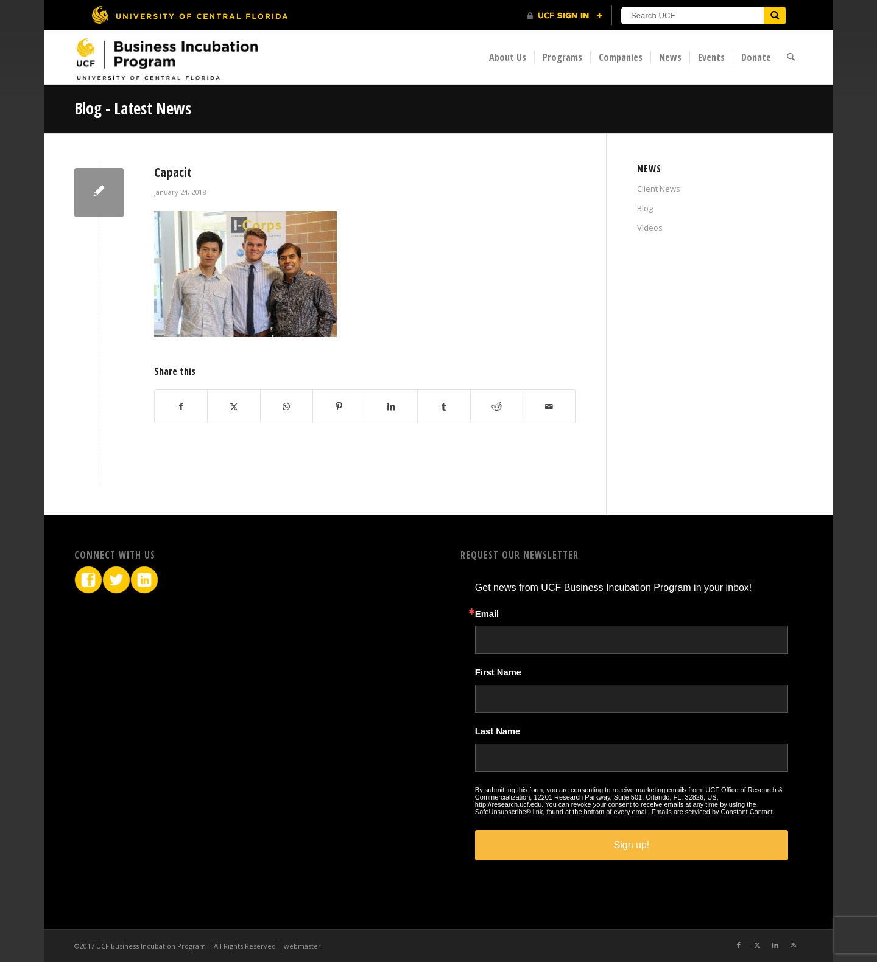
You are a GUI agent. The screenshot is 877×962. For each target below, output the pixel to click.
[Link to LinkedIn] (775, 945)
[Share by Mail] (549, 406)
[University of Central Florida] (189, 14)
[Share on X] (233, 406)
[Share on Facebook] (181, 406)
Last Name (497, 731)
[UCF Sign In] (565, 15)
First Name (498, 672)
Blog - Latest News (132, 108)
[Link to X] (757, 945)
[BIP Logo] (166, 58)
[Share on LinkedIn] (391, 406)
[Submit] (775, 15)
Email (487, 614)
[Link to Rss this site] (793, 945)
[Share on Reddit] (497, 406)
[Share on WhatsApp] (286, 406)
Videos (650, 227)
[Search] (791, 57)
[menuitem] (508, 57)
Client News (658, 188)
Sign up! (632, 845)
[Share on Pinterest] (339, 406)
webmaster (302, 945)
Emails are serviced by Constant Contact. (713, 811)
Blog (645, 208)
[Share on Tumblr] (444, 406)
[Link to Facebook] (739, 945)
